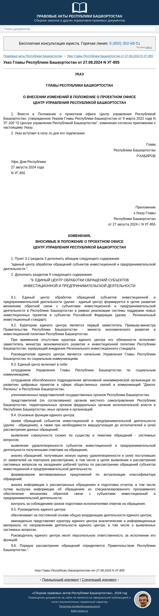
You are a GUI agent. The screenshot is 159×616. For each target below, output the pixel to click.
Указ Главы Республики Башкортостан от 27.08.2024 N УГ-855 (110, 56)
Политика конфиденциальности (79, 606)
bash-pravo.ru (79, 610)
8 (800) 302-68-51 (124, 43)
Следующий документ (99, 580)
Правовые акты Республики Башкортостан (32, 56)
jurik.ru (149, 47)
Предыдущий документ (60, 580)
